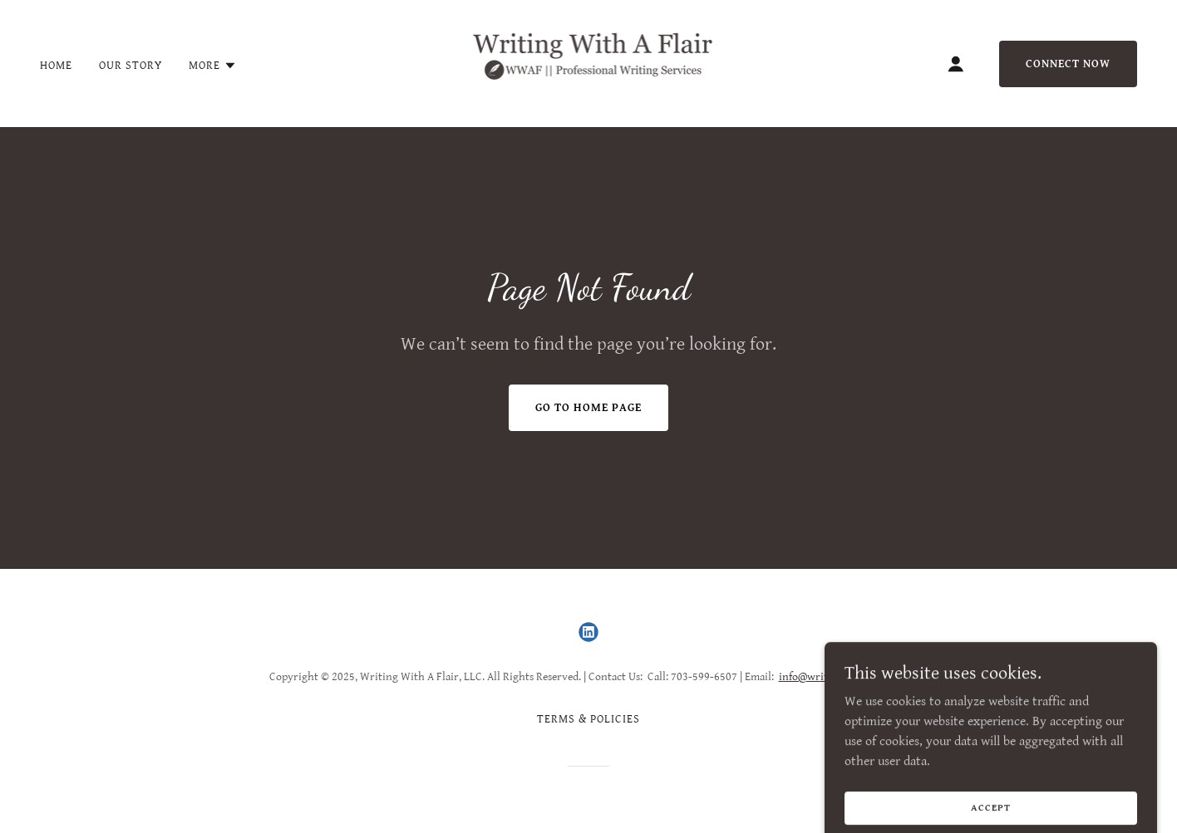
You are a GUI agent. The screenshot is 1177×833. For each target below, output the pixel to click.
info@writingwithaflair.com (846, 677)
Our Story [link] (130, 65)
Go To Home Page (588, 407)
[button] (213, 66)
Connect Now (1068, 64)
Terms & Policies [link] (588, 719)
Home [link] (56, 65)
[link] (589, 63)
